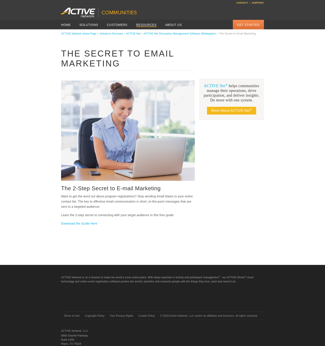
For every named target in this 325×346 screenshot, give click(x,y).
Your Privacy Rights (121, 315)
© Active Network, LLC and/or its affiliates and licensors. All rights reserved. (209, 315)
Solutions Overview (111, 33)
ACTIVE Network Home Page (78, 33)
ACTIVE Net (133, 33)
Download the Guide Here (79, 223)
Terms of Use (72, 315)
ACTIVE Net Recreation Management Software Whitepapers (180, 33)
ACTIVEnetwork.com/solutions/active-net (150, 19)
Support (258, 3)
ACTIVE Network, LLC (74, 330)
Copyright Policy (94, 315)
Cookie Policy (147, 315)
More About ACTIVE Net (231, 110)
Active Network (76, 303)
